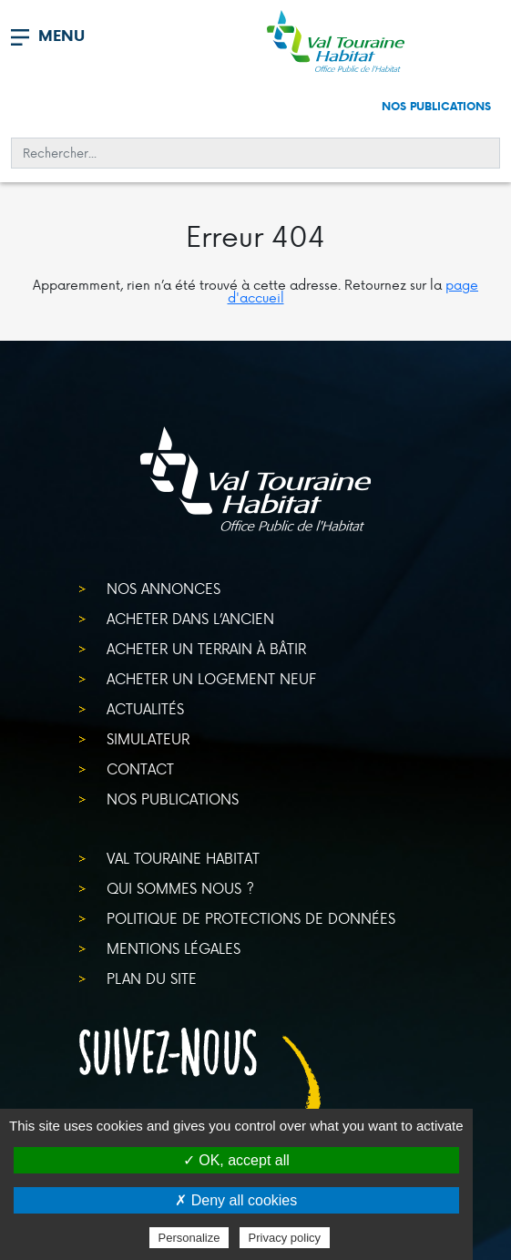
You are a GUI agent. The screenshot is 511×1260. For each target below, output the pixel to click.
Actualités (145, 708)
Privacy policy (285, 1238)
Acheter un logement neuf (211, 678)
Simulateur (148, 738)
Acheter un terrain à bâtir (206, 648)
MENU (61, 35)
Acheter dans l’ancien (190, 618)
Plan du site (152, 978)
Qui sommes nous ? (180, 887)
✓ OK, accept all (236, 1160)
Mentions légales (173, 947)
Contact (140, 768)
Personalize (189, 1238)
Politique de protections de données (251, 917)
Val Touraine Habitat (183, 857)
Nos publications (436, 106)
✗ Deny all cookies (236, 1200)
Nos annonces (163, 588)
